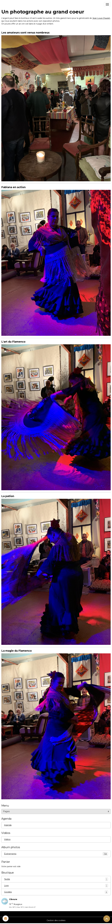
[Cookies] (6, 918)
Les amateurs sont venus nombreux (25, 32)
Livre (56, 885)
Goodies (56, 892)
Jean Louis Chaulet (101, 18)
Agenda (7, 825)
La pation (7, 496)
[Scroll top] (106, 918)
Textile (56, 879)
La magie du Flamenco (16, 650)
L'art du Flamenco (13, 341)
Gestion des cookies (56, 920)
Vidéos (7, 839)
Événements (56, 853)
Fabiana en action (13, 187)
